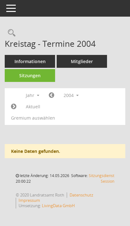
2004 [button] (71, 95)
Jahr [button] (32, 95)
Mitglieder (82, 61)
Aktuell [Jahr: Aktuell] (33, 107)
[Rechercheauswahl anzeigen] (10, 33)
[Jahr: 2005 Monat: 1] (13, 106)
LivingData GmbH (58, 205)
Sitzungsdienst (101, 178)
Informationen (30, 61)
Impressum (29, 200)
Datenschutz (81, 195)
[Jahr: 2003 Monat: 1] (51, 95)
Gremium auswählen (33, 118)
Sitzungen (30, 75)
